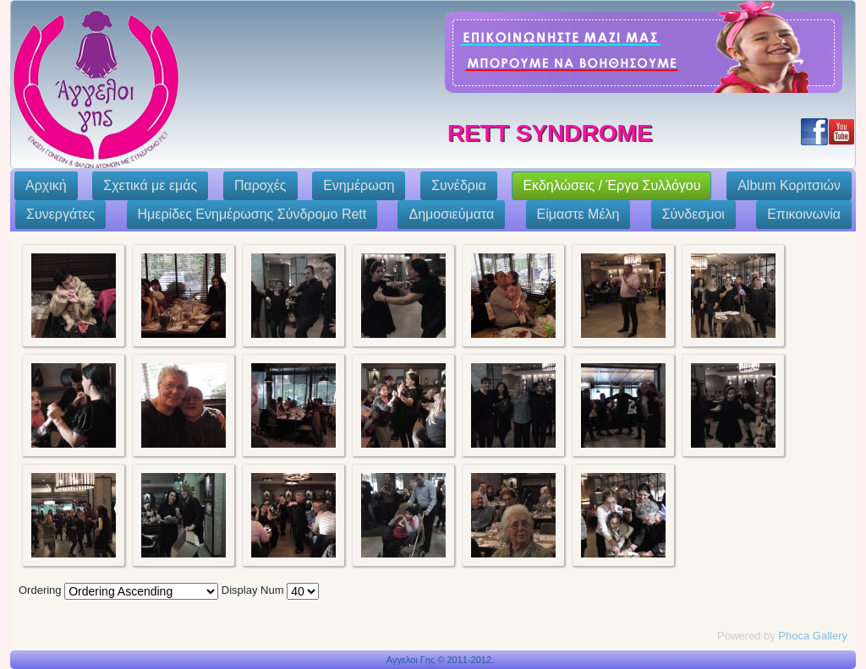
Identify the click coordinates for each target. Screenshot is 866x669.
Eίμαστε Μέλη (578, 214)
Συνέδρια (458, 185)
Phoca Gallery (812, 635)
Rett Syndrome (550, 133)
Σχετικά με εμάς (150, 185)
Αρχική (46, 185)
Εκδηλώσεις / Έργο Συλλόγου (611, 185)
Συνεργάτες (60, 214)
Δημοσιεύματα (451, 214)
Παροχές (260, 185)
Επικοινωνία (804, 214)
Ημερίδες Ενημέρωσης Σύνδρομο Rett (252, 214)
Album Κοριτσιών (789, 185)
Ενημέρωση (358, 185)
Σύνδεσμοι (693, 214)
